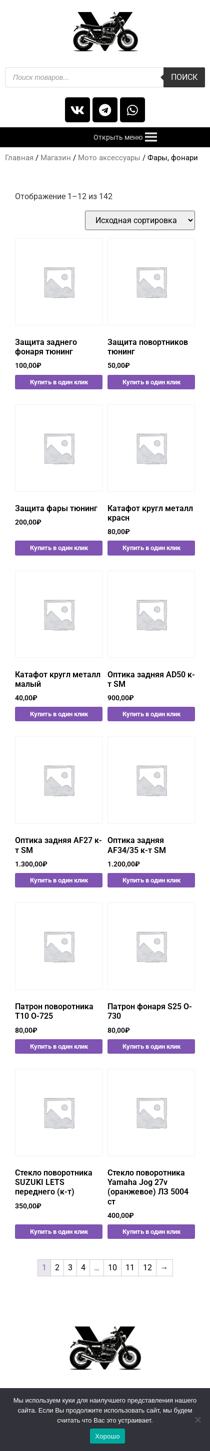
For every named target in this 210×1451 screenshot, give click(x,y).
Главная (19, 157)
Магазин (55, 157)
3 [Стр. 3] (70, 1267)
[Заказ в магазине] (140, 220)
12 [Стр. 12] (147, 1267)
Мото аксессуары (109, 157)
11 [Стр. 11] (130, 1267)
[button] (118, 137)
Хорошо (107, 1436)
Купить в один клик (59, 382)
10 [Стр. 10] (112, 1267)
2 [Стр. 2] (57, 1267)
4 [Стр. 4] (83, 1267)
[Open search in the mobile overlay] (105, 77)
